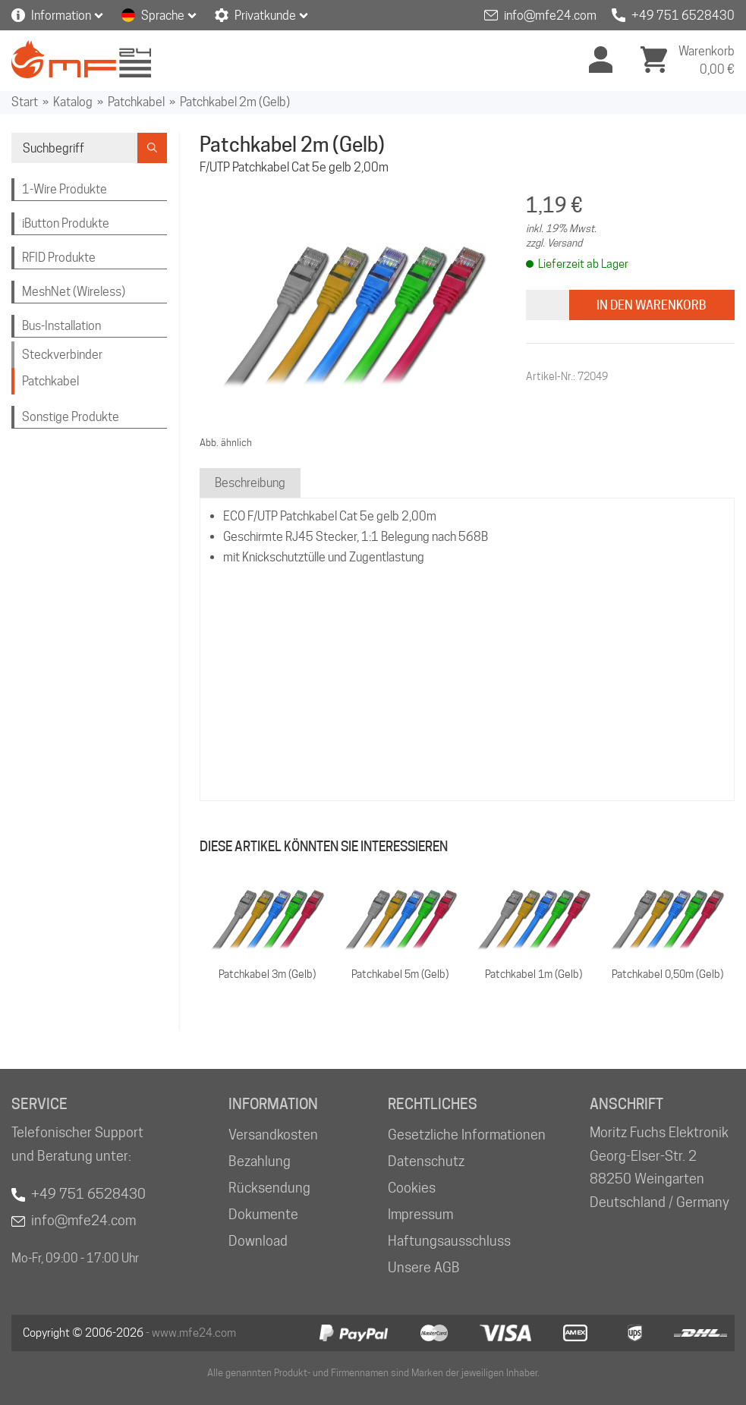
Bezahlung (259, 1161)
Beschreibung (250, 483)
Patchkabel (136, 102)
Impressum (420, 1214)
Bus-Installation (61, 326)
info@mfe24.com (550, 15)
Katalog (73, 102)
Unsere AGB (424, 1267)
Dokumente (263, 1214)
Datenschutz (426, 1161)
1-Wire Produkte (64, 189)
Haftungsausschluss (449, 1241)
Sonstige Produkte (70, 417)
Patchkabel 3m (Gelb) (267, 974)
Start (24, 102)
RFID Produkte (59, 257)
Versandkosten (273, 1135)
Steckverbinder (62, 354)
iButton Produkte (65, 223)
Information (61, 15)
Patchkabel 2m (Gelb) (235, 102)
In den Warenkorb (651, 305)
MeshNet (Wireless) (73, 291)
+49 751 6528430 (683, 15)
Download (258, 1241)
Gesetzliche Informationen (467, 1135)
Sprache (162, 15)
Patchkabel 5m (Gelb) (400, 974)
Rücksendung (269, 1188)
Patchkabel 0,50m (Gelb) (667, 974)
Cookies (412, 1188)
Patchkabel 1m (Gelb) (533, 974)
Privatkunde (265, 15)
